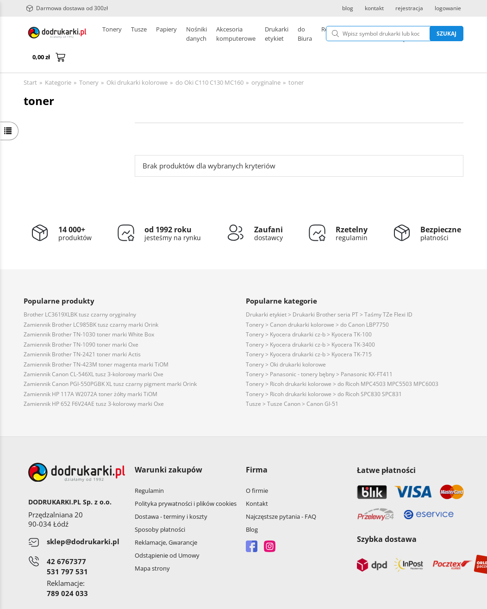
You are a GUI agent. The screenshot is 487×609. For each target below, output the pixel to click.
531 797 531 (67, 549)
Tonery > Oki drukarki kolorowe (286, 342)
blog (347, 8)
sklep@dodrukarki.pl (83, 519)
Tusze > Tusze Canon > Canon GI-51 (292, 381)
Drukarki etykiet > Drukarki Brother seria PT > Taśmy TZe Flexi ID (329, 292)
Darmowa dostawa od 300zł (67, 8)
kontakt (374, 8)
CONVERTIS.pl (386, 599)
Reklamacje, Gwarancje (166, 520)
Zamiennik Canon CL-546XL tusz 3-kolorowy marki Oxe (93, 352)
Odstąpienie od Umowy (167, 533)
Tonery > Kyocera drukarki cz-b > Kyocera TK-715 (309, 332)
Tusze (139, 34)
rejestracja (409, 8)
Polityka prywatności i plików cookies (186, 481)
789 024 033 (67, 571)
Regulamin (149, 468)
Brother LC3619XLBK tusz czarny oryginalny (80, 292)
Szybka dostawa (387, 517)
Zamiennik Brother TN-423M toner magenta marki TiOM (96, 342)
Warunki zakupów (168, 447)
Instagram (269, 524)
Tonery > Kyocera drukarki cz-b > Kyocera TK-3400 (310, 322)
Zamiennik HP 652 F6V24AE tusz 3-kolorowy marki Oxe (94, 381)
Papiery (166, 34)
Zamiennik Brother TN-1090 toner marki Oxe (81, 322)
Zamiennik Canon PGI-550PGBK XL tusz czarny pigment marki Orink (110, 362)
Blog (252, 507)
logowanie (448, 8)
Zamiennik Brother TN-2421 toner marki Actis (82, 332)
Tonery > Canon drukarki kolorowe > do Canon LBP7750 (317, 302)
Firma (257, 447)
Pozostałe (252, 34)
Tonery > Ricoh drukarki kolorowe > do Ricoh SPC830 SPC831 (324, 372)
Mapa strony (152, 546)
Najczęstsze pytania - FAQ (281, 494)
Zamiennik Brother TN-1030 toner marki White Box (89, 312)
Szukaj (404, 33)
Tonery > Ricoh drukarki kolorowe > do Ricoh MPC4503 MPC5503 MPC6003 (342, 362)
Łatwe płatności (386, 448)
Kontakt (257, 481)
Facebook (251, 524)
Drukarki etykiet (208, 34)
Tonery (112, 34)
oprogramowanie (439, 599)
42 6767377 (66, 539)
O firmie (257, 468)
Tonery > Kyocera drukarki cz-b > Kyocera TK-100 (309, 312)
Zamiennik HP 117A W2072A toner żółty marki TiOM (90, 372)
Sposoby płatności (160, 507)
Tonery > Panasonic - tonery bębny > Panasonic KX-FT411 (319, 352)
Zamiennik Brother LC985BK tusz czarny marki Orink (91, 302)
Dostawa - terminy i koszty (171, 494)
